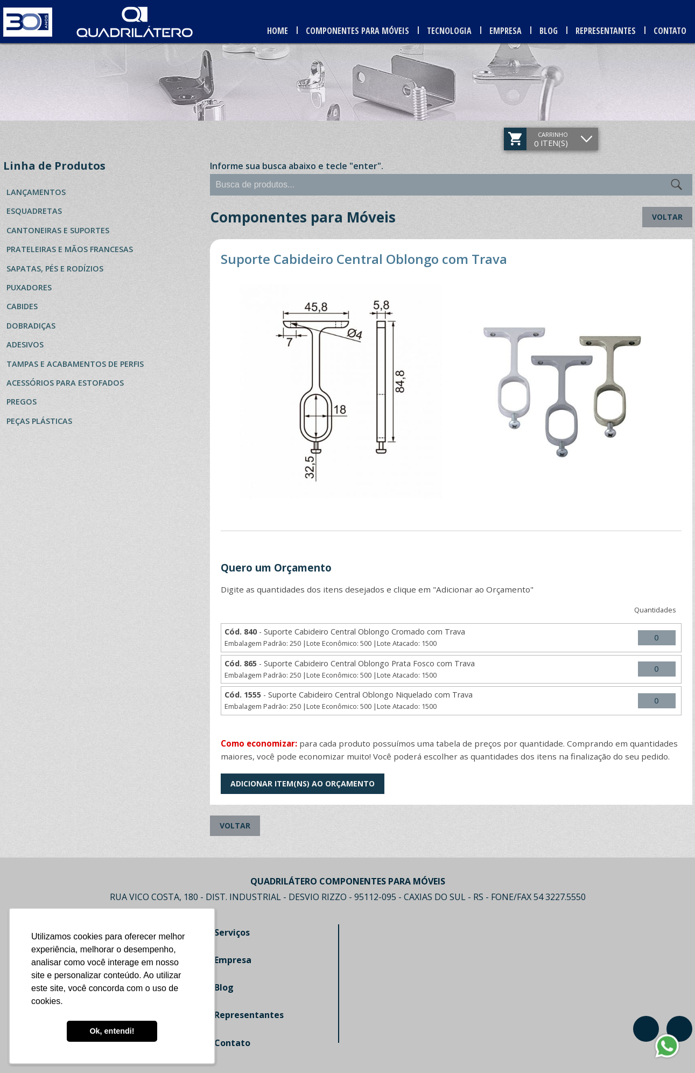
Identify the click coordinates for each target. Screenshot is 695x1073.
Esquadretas (34, 211)
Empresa (505, 31)
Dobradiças (30, 325)
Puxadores (29, 287)
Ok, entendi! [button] (111, 1031)
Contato (670, 31)
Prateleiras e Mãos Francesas (69, 249)
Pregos (21, 401)
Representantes (605, 31)
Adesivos (25, 344)
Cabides (22, 306)
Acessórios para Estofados (65, 383)
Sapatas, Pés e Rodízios (54, 268)
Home (277, 31)
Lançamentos (36, 192)
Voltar (667, 217)
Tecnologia (449, 31)
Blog (548, 31)
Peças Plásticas (39, 421)
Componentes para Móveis (357, 31)
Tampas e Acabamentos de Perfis (75, 364)
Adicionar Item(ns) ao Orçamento (302, 783)
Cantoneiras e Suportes (57, 230)
